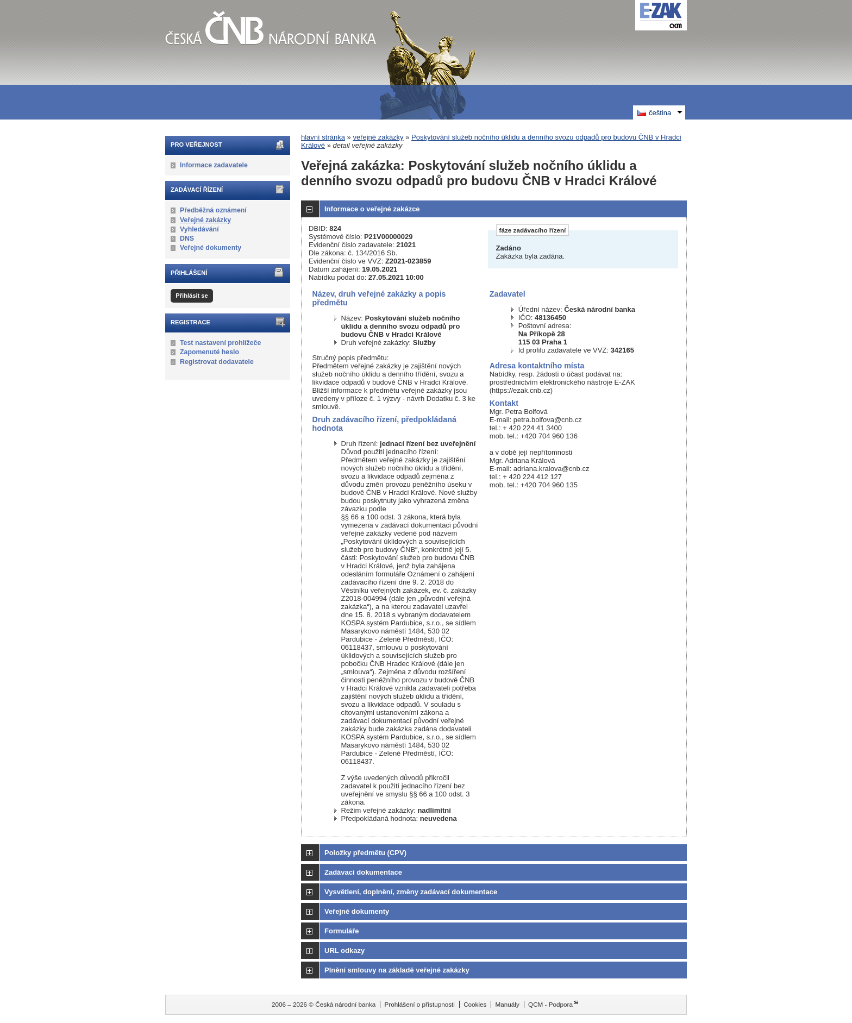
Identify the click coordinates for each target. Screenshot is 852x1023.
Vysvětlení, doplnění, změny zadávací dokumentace (410, 892)
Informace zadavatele (214, 165)
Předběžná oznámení (213, 210)
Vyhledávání (199, 229)
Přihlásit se (192, 295)
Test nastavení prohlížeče (220, 343)
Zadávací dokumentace (363, 872)
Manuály (507, 1004)
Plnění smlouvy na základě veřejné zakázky (396, 970)
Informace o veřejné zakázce (372, 209)
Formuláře (341, 931)
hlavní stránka (323, 137)
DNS (187, 238)
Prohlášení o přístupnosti (420, 1004)
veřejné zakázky (378, 137)
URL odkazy (344, 950)
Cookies (474, 1004)
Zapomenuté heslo (209, 352)
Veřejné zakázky (205, 220)
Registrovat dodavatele (217, 362)
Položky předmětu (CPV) (365, 853)
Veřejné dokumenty (210, 248)
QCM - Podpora (550, 1004)
